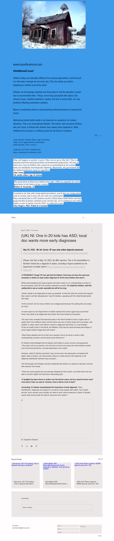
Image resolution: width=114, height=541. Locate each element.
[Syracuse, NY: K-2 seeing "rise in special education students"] (26, 470)
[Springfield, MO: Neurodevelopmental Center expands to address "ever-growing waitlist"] (57, 470)
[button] (83, 217)
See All (100, 459)
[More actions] (91, 230)
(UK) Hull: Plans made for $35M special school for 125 (87, 483)
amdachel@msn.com (21, 528)
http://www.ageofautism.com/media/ (29, 142)
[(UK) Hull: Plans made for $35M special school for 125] (88, 470)
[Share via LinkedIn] (32, 446)
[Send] (100, 536)
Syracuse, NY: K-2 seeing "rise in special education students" (24, 483)
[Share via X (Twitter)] (27, 446)
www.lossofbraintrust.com (27, 64)
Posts (14, 217)
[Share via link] (36, 446)
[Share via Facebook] (22, 446)
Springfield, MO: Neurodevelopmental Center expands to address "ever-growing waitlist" (56, 483)
